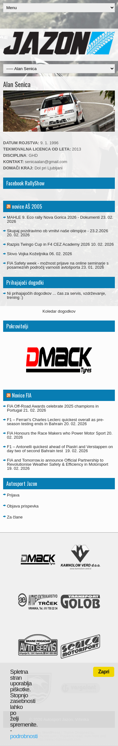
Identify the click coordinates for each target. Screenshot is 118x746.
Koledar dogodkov (59, 311)
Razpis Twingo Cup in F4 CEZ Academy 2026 (48, 244)
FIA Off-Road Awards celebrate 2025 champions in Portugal (52, 408)
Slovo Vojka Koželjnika (27, 253)
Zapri (103, 671)
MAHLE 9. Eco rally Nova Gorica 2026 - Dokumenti (53, 217)
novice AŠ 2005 (27, 206)
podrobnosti (23, 736)
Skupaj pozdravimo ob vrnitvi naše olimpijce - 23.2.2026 (57, 230)
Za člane (15, 517)
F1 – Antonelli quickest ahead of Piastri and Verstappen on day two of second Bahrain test (60, 448)
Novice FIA (21, 395)
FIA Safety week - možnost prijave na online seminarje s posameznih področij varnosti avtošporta (58, 265)
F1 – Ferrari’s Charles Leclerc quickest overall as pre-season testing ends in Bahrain (55, 421)
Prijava (13, 495)
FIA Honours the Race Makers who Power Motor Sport (56, 433)
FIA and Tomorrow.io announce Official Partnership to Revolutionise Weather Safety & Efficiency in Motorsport (57, 462)
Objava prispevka (22, 506)
